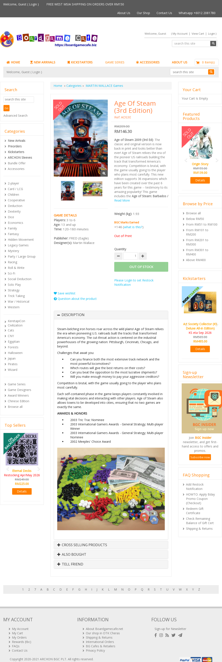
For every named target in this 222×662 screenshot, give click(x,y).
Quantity (120, 249)
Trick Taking (16, 296)
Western (14, 307)
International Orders (100, 636)
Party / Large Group (22, 256)
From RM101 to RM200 (197, 232)
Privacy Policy (95, 645)
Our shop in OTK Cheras (103, 627)
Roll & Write (16, 268)
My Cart (17, 627)
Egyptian (14, 341)
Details (22, 491)
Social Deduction (19, 279)
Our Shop (143, 13)
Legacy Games (18, 245)
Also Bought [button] (71, 555)
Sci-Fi (11, 273)
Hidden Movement (21, 239)
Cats (11, 330)
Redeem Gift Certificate (195, 511)
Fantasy (13, 234)
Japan (12, 358)
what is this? (133, 227)
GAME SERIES (114, 62)
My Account (180, 34)
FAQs (16, 640)
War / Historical (18, 301)
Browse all (15, 407)
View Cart (198, 34)
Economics (15, 223)
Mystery (13, 251)
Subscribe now (200, 457)
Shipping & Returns (199, 528)
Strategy (14, 290)
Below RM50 (195, 219)
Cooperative (16, 200)
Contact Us (164, 13)
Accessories (16, 169)
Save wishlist (64, 293)
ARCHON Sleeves (20, 157)
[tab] (111, 315)
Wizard (12, 370)
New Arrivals (16, 141)
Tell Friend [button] (70, 564)
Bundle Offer (17, 163)
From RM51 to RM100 (201, 224)
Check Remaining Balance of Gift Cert (200, 521)
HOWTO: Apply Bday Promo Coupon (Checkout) (200, 498)
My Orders (19, 632)
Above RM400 (196, 260)
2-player (13, 183)
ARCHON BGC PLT (53, 653)
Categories (74, 86)
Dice (11, 217)
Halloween (15, 353)
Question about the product (75, 299)
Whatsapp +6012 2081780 (197, 13)
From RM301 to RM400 (197, 252)
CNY (11, 336)
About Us (123, 13)
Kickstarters (16, 152)
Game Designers (19, 390)
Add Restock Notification (195, 486)
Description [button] (73, 315)
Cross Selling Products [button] (82, 545)
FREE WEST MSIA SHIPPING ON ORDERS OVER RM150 (85, 4)
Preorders (15, 146)
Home (58, 86)
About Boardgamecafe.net (104, 623)
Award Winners (18, 395)
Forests (13, 347)
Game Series (17, 384)
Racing (12, 262)
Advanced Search (15, 115)
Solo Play (14, 285)
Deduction (15, 206)
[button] (6, 466)
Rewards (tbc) (21, 636)
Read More (122, 200)
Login (33, 4)
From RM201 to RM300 (197, 242)
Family (12, 228)
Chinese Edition (18, 401)
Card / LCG (15, 189)
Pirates (13, 364)
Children (13, 194)
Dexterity (14, 211)
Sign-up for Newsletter (170, 623)
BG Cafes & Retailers (100, 640)
